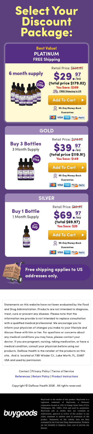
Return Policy (41, 376)
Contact (24, 371)
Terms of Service (63, 371)
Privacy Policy (40, 371)
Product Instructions (65, 376)
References (23, 376)
